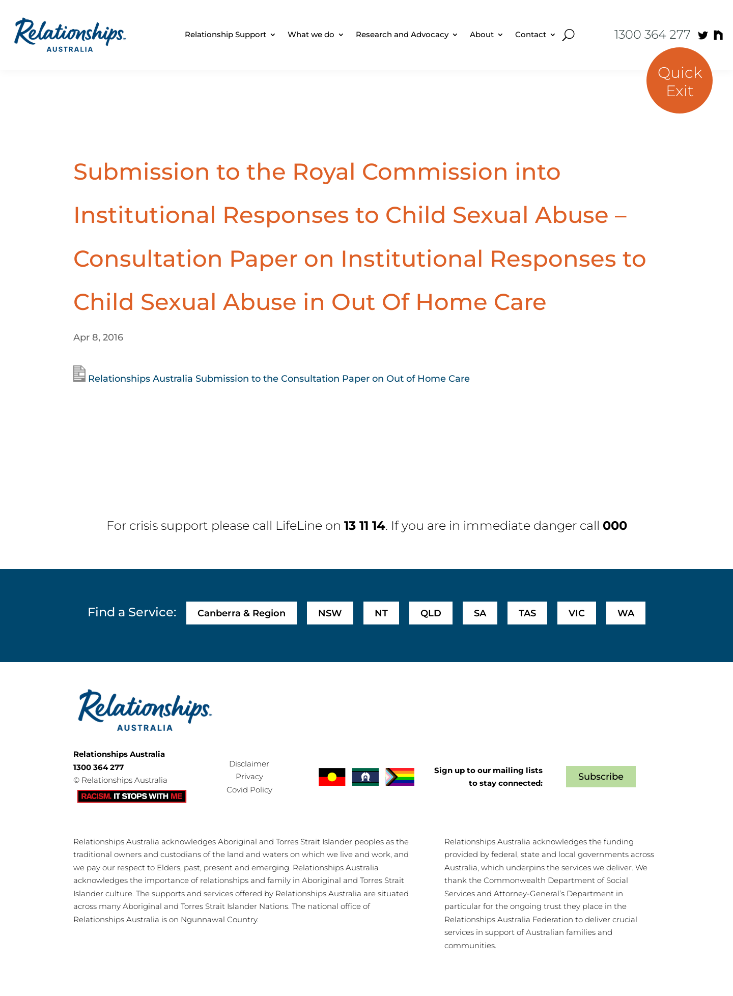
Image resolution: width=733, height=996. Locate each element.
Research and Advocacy (402, 34)
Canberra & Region (242, 613)
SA (480, 613)
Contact (530, 34)
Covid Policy (249, 789)
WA (625, 613)
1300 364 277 (652, 34)
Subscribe (601, 776)
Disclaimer (249, 764)
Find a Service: (132, 612)
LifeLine (298, 525)
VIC (577, 613)
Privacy (249, 776)
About (482, 34)
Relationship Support (225, 34)
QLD (430, 613)
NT (381, 613)
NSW (330, 613)
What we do (311, 34)
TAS (527, 613)
